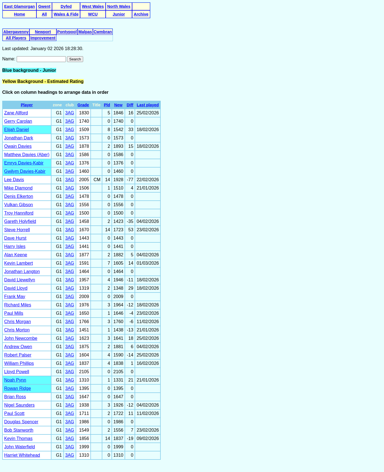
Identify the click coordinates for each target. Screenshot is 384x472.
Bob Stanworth (18, 430)
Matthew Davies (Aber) (26, 154)
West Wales (93, 6)
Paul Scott (14, 413)
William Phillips (19, 363)
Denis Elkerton (18, 196)
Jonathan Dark (18, 138)
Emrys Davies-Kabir (23, 163)
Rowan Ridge (17, 388)
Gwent (44, 6)
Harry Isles (14, 246)
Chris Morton (17, 330)
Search (75, 59)
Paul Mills (13, 313)
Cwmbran (103, 32)
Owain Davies (18, 146)
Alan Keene (15, 254)
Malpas (85, 32)
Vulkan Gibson (18, 204)
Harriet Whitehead (22, 455)
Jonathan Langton (22, 271)
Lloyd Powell (16, 371)
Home (19, 14)
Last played (148, 105)
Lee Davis (14, 179)
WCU (93, 14)
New (118, 105)
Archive (141, 14)
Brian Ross (15, 396)
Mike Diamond (18, 188)
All (44, 14)
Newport (43, 32)
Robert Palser (17, 355)
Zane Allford (16, 112)
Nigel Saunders (19, 405)
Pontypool (67, 32)
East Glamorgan (19, 6)
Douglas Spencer (21, 421)
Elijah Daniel (16, 129)
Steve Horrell (17, 229)
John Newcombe (20, 338)
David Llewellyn (19, 279)
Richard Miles (17, 305)
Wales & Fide (66, 14)
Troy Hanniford (18, 213)
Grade (83, 105)
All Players (16, 38)
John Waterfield (19, 446)
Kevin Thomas (18, 438)
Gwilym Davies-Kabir (24, 171)
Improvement (42, 38)
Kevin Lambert (18, 263)
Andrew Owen (18, 346)
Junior (119, 14)
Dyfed (66, 6)
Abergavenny (16, 32)
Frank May (14, 296)
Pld (107, 105)
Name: (9, 58)
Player (27, 105)
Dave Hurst (15, 238)
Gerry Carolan (18, 121)
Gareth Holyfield (20, 221)
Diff (130, 105)
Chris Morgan (17, 321)
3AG (69, 112)
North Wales (118, 6)
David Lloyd (16, 288)
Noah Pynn (15, 380)
